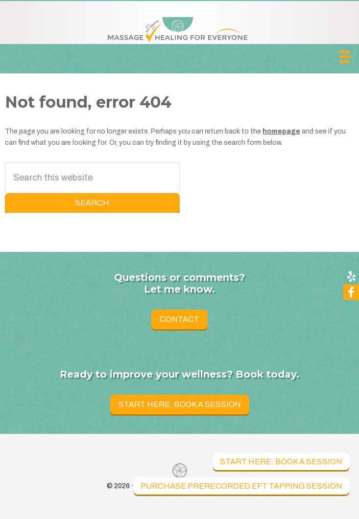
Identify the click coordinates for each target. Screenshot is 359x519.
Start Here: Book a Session (281, 461)
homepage (281, 131)
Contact (179, 319)
